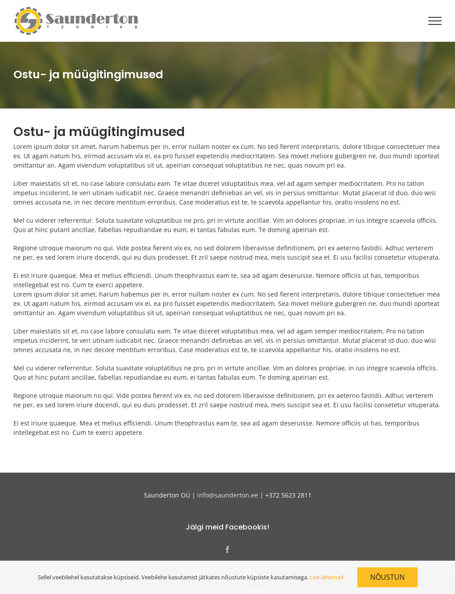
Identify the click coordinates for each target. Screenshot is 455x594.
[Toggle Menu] (435, 21)
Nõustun (387, 577)
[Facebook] (227, 549)
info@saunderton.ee (227, 495)
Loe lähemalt (327, 577)
